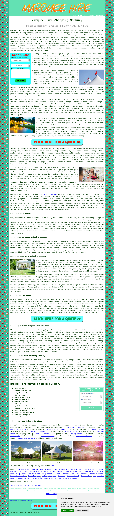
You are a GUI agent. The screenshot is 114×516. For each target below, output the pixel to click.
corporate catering (18, 429)
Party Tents (21, 474)
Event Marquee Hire (18, 476)
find (17, 360)
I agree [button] (64, 510)
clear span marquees (94, 162)
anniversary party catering (57, 429)
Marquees (44, 471)
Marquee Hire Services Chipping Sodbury (35, 384)
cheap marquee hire (86, 343)
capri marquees (64, 157)
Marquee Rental (51, 469)
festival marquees (87, 334)
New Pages (18, 500)
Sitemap (12, 500)
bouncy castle (49, 229)
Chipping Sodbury (50, 194)
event (57, 58)
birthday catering (37, 431)
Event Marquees (37, 469)
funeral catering (48, 436)
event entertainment (26, 438)
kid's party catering (76, 427)
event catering (71, 431)
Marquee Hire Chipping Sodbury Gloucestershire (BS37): (33, 30)
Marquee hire (15, 194)
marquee (85, 373)
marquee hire (71, 203)
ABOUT (85, 15)
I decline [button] (71, 510)
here (49, 379)
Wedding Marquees (49, 476)
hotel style (56, 125)
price (30, 188)
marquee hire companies (72, 129)
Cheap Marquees (48, 474)
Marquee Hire (64, 469)
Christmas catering (96, 429)
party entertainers (84, 436)
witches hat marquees (45, 299)
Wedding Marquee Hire (65, 474)
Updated (24, 500)
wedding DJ (15, 436)
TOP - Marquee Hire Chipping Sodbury (25, 485)
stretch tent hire (56, 343)
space (43, 60)
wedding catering (77, 434)
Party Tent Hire (22, 469)
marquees (96, 41)
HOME (74, 15)
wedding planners (42, 434)
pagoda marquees (47, 162)
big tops (13, 164)
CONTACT (91, 15)
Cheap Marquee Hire (31, 471)
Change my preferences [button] (82, 510)
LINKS (80, 15)
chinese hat (44, 159)
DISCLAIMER (99, 15)
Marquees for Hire (23, 478)
